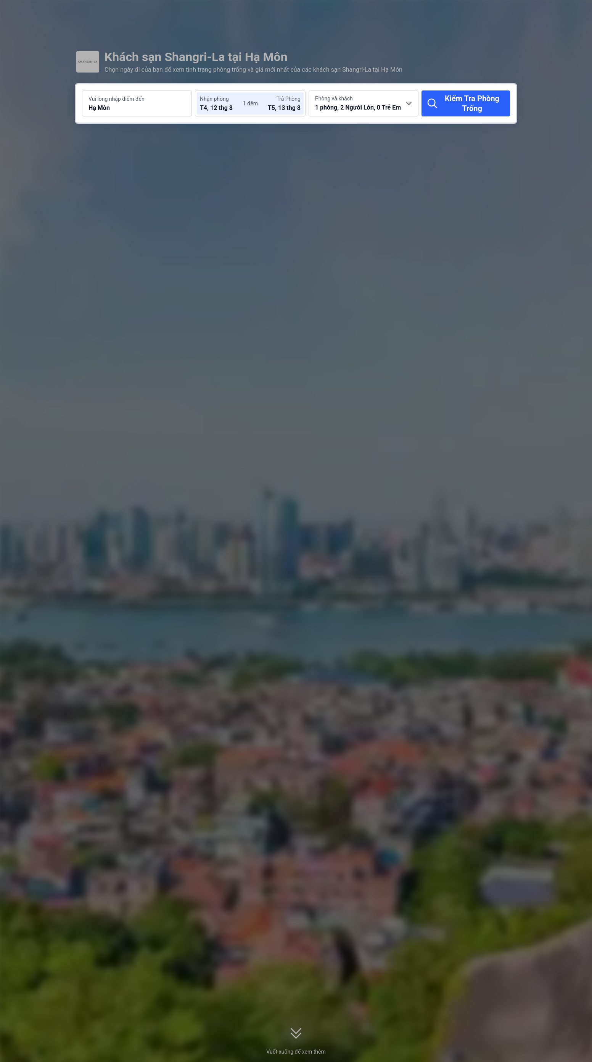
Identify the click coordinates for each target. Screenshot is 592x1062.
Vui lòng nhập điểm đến (116, 99)
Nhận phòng (214, 99)
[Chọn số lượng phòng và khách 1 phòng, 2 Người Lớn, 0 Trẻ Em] (363, 103)
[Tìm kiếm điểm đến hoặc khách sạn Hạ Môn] (137, 103)
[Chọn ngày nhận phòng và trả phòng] (222, 103)
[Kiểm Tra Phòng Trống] (465, 103)
